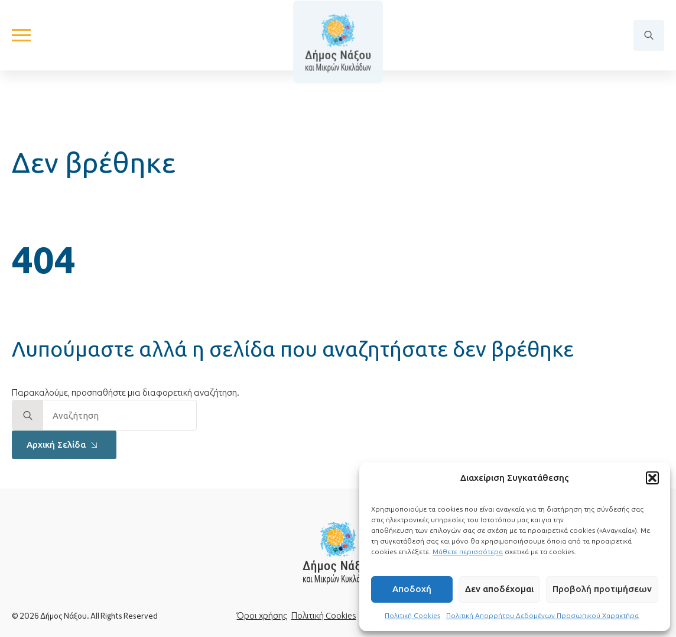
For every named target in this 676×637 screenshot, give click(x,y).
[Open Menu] (21, 44)
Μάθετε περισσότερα (468, 551)
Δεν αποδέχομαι (499, 589)
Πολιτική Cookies (412, 615)
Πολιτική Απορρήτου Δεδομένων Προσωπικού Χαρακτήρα (542, 615)
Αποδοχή (411, 589)
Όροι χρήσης (262, 615)
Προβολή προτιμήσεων (602, 589)
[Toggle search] (648, 45)
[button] (652, 478)
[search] (27, 415)
